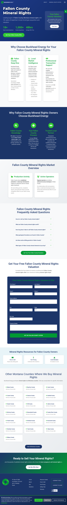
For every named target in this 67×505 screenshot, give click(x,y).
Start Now (54, 26)
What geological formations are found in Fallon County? (33, 235)
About (45, 2)
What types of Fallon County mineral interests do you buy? (33, 245)
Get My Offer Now (33, 467)
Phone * (36, 291)
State (35, 307)
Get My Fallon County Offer (33, 335)
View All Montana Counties (33, 446)
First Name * (13, 284)
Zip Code (12, 316)
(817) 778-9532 (15, 483)
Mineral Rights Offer (55, 2)
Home (30, 479)
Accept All (38, 500)
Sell (30, 484)
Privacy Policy (4, 502)
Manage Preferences (58, 500)
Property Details (13, 323)
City (10, 307)
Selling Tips (42, 486)
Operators (31, 486)
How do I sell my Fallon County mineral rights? (33, 219)
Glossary (42, 489)
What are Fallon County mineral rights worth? (33, 224)
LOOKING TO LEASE (57, 485)
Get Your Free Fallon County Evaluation (33, 253)
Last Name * (37, 284)
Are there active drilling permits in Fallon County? (33, 240)
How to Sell (42, 482)
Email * (11, 291)
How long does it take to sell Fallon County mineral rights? (33, 229)
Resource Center (44, 479)
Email (13, 485)
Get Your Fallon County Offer (14, 35)
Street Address (13, 298)
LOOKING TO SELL (57, 480)
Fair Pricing (42, 484)
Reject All (47, 500)
